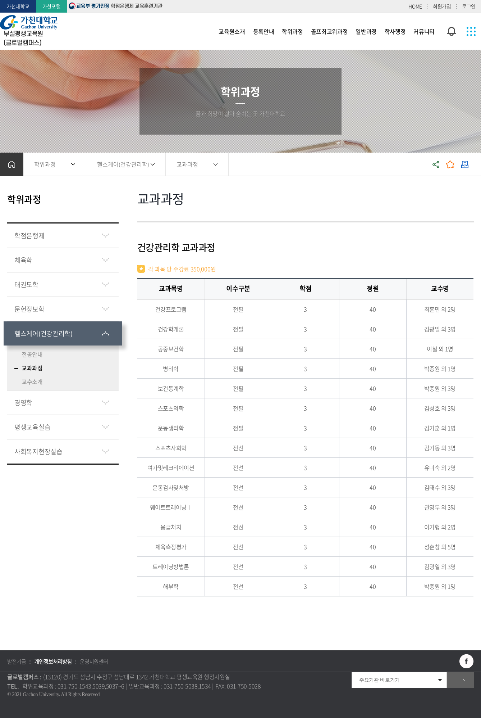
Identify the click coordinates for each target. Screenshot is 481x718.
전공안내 (32, 354)
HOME (415, 6)
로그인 (469, 6)
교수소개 (32, 381)
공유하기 (436, 164)
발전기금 (16, 661)
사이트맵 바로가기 (471, 31)
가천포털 (51, 6)
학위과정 (45, 164)
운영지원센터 (94, 661)
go (460, 680)
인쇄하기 (465, 164)
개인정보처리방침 (53, 661)
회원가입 (442, 6)
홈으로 (11, 164)
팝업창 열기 (450, 18)
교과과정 (187, 164)
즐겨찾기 (450, 164)
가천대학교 (17, 6)
